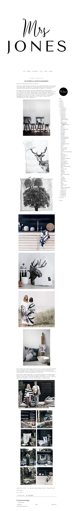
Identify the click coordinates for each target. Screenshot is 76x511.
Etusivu (36, 504)
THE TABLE (62, 177)
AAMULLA (62, 150)
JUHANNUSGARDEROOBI (65, 137)
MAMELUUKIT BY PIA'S (64, 155)
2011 (61, 197)
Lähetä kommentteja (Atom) (22, 506)
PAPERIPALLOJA (63, 154)
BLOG (24, 71)
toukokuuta (63, 190)
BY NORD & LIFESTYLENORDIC (65, 187)
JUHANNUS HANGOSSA (64, 129)
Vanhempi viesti (53, 504)
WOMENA (62, 170)
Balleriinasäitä (63, 178)
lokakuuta (62, 110)
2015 (61, 102)
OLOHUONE (63, 142)
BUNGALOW (63, 159)
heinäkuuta (63, 114)
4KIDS (62, 186)
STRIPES (62, 126)
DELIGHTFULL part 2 (64, 122)
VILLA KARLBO (63, 131)
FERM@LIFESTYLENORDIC (65, 163)
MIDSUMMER (63, 133)
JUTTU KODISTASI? (35, 71)
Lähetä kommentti (21, 502)
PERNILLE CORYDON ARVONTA (65, 166)
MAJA (61, 182)
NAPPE (62, 153)
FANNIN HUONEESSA (64, 147)
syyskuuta (62, 111)
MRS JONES (28, 71)
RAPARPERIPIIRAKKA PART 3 (65, 143)
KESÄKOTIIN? (63, 135)
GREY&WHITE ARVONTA (64, 119)
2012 (61, 106)
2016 (61, 101)
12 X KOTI (41, 71)
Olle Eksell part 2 (63, 141)
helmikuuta (63, 194)
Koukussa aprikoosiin (64, 161)
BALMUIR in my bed (64, 118)
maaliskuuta (63, 193)
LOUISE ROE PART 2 (64, 169)
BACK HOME (63, 127)
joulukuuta (62, 107)
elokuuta (62, 113)
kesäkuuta (62, 115)
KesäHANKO (63, 134)
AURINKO (62, 183)
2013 (61, 105)
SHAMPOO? (62, 145)
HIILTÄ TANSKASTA (64, 162)
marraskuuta (63, 109)
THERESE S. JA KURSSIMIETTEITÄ (65, 158)
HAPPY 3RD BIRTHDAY (64, 138)
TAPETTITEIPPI (63, 171)
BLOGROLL (50, 71)
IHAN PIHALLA (63, 117)
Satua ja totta (63, 130)
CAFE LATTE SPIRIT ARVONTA (65, 174)
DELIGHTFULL (63, 179)
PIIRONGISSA (63, 173)
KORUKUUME (63, 157)
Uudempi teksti (19, 504)
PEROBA (62, 167)
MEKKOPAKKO (63, 165)
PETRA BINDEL (63, 139)
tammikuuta (63, 195)
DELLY (62, 175)
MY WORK (45, 71)
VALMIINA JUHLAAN (64, 185)
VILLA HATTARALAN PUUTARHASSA (66, 151)
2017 (61, 100)
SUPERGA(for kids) (63, 149)
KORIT (62, 146)
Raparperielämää (63, 181)
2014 (61, 104)
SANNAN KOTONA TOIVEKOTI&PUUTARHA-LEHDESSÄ (65, 124)
